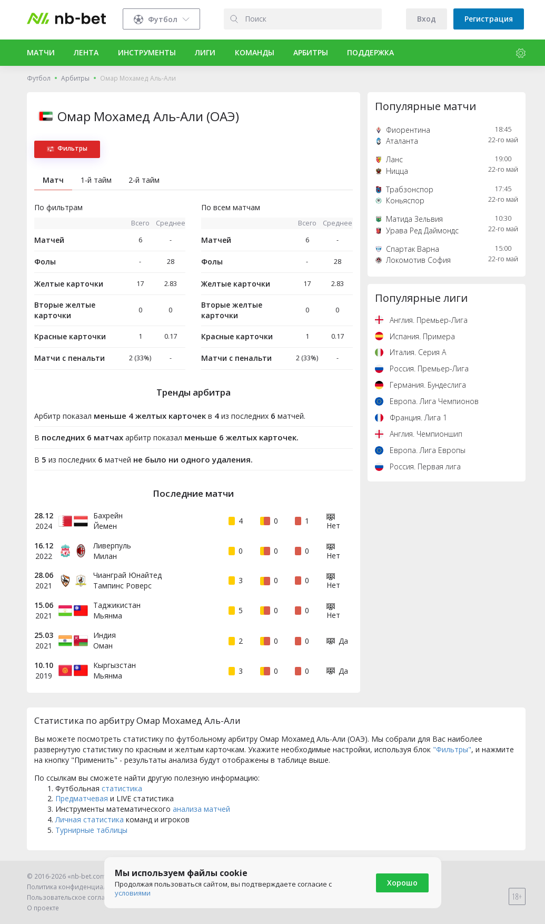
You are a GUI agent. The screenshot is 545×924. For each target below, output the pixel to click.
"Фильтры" (452, 749)
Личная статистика (89, 819)
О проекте (43, 907)
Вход (426, 19)
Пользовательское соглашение (76, 897)
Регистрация (488, 19)
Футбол (39, 78)
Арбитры (75, 78)
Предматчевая (81, 798)
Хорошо (402, 883)
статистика (122, 788)
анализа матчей (201, 809)
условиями (133, 893)
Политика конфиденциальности (78, 886)
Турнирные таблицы (91, 830)
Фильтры (67, 148)
